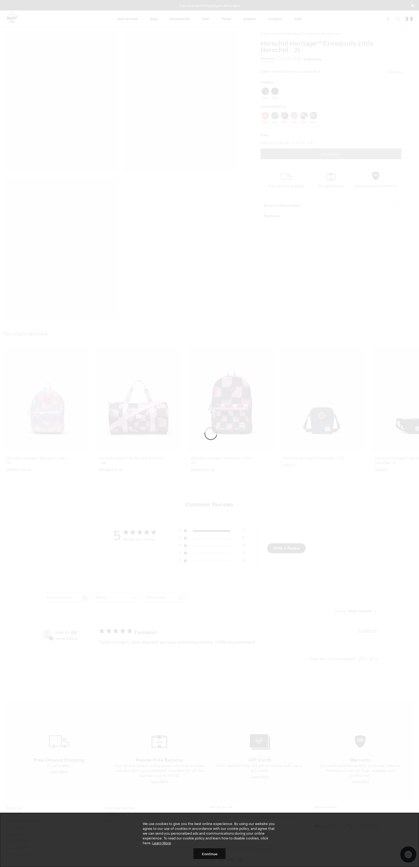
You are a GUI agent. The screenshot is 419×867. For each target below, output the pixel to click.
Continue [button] (210, 853)
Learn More (161, 842)
